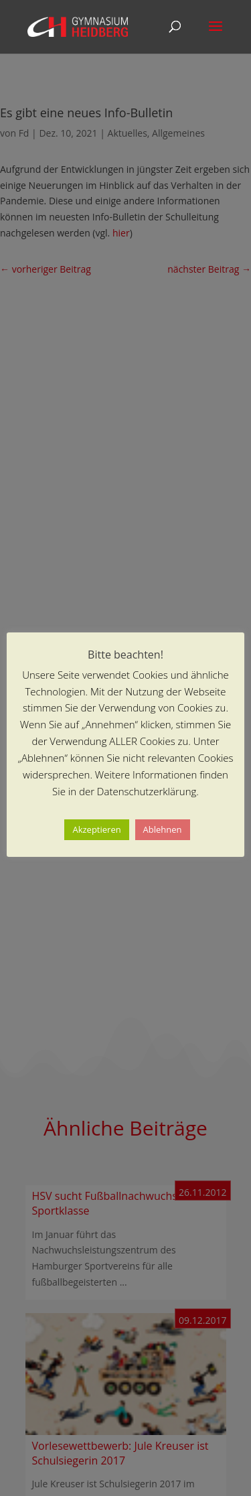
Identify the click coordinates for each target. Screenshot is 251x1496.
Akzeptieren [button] (96, 829)
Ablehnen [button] (162, 829)
